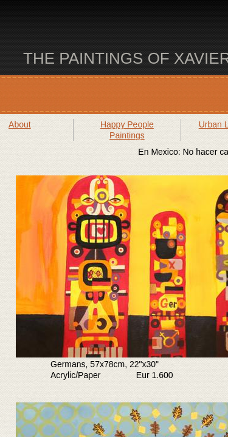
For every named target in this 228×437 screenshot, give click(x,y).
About (20, 124)
